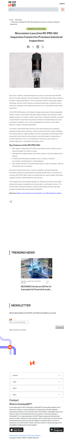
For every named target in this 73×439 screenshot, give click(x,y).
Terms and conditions (33, 435)
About (15, 388)
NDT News (18, 20)
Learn (14, 382)
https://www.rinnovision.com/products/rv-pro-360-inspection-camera (39, 193)
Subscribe (59, 327)
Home (11, 20)
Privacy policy (13, 435)
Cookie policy (22, 435)
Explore (15, 375)
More (14, 395)
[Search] (33, 9)
